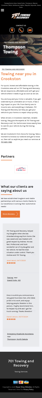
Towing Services (21, 372)
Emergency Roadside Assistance (20, 334)
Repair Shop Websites (23, 387)
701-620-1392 (6, 142)
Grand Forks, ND (14, 280)
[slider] (11, 263)
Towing (10, 278)
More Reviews (10, 214)
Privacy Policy (29, 389)
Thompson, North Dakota (17, 339)
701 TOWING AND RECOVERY (16, 42)
